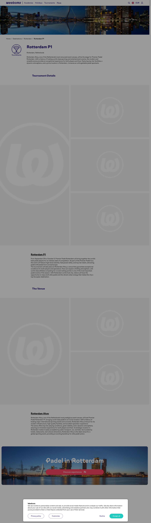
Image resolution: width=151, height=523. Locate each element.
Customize (56, 516)
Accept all (116, 516)
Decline (102, 516)
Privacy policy (36, 516)
